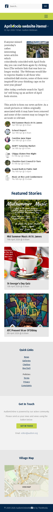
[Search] (24, 6)
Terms (26, 378)
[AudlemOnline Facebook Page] (6, 6)
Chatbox (26, 364)
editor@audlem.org (29, 433)
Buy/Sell (26, 368)
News (20, 26)
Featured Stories (26, 193)
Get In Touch (26, 426)
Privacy (26, 382)
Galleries (26, 361)
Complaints (26, 385)
